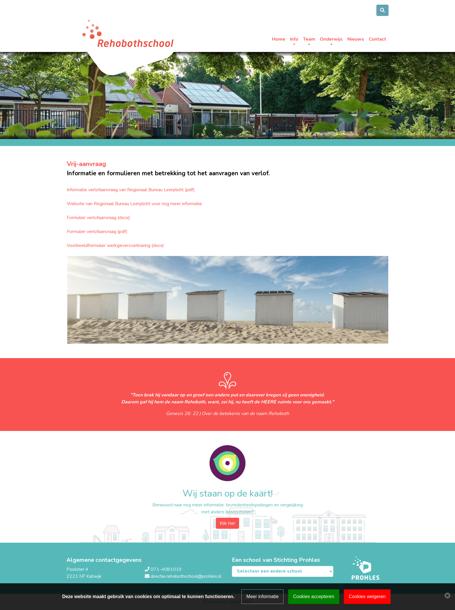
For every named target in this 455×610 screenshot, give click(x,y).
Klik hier (227, 523)
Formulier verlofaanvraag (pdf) (97, 231)
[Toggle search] (382, 10)
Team (309, 39)
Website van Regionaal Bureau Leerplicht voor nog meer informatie (134, 204)
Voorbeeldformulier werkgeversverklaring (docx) (115, 245)
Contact (377, 39)
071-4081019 (166, 569)
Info (294, 39)
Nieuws (355, 39)
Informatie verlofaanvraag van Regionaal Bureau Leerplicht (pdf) (131, 190)
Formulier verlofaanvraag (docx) (98, 217)
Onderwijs (331, 39)
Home (278, 39)
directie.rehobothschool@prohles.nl (186, 576)
